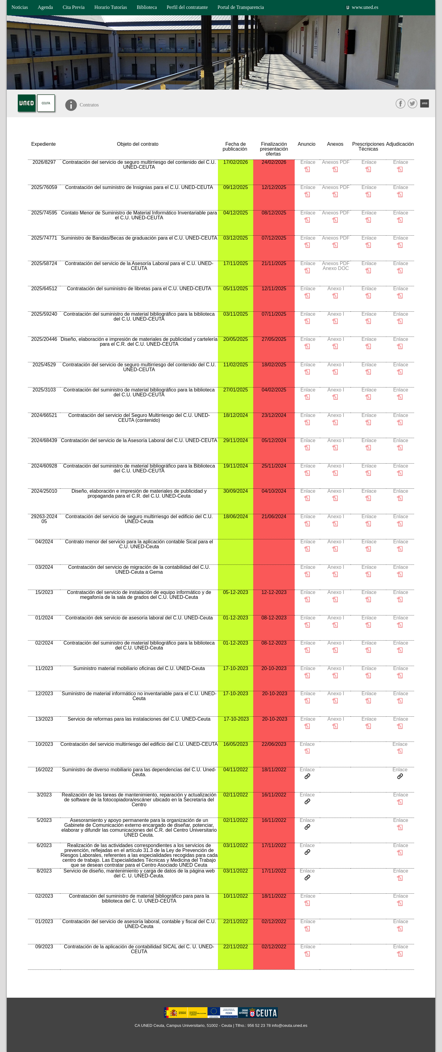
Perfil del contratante (187, 7)
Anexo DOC (335, 268)
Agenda (45, 7)
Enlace (307, 162)
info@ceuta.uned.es (289, 1025)
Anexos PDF (335, 162)
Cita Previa (74, 7)
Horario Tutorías (110, 7)
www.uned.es (365, 7)
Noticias (20, 7)
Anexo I (335, 288)
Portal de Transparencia (241, 7)
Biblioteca (147, 7)
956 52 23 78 (259, 1025)
